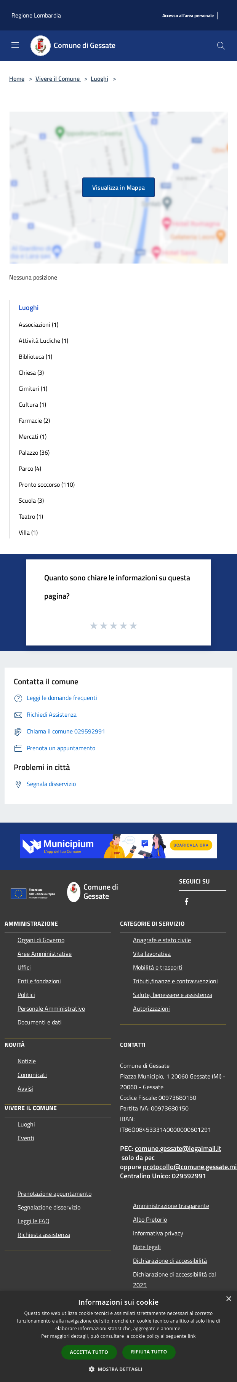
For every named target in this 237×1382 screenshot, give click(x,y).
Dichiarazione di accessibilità (170, 1260)
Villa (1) (28, 532)
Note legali (147, 1246)
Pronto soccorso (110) (47, 484)
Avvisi (25, 1088)
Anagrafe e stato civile (162, 939)
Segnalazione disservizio (49, 1207)
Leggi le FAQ (34, 1220)
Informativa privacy (158, 1233)
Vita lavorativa (152, 953)
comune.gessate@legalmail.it (178, 1148)
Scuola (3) (31, 500)
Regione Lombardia (36, 15)
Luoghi (99, 78)
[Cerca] (221, 45)
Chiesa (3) (31, 372)
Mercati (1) (32, 436)
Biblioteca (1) (35, 356)
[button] (118, 1369)
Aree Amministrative (45, 953)
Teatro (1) (31, 516)
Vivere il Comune (58, 78)
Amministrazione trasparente (171, 1205)
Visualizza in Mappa (118, 187)
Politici (26, 994)
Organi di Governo (41, 939)
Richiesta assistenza (44, 1234)
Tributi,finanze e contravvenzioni (175, 981)
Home (16, 78)
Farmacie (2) (34, 420)
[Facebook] (186, 902)
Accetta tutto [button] (89, 1352)
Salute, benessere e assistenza (172, 994)
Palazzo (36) (34, 452)
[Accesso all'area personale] (188, 15)
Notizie (27, 1061)
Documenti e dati (40, 1022)
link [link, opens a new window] (192, 1336)
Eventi (26, 1137)
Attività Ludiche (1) (43, 340)
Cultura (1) (32, 404)
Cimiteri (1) (33, 388)
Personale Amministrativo (51, 1008)
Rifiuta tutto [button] (149, 1351)
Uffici (24, 967)
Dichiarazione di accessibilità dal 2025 (174, 1279)
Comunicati (32, 1074)
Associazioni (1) (38, 324)
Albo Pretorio (150, 1219)
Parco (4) (30, 468)
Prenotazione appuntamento (54, 1193)
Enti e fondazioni (39, 981)
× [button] (228, 1299)
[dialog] (118, 1336)
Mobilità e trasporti (158, 967)
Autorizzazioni (151, 1008)
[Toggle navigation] (15, 45)
